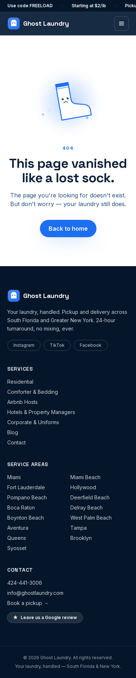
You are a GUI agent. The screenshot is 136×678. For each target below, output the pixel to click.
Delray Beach (86, 507)
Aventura (17, 528)
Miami (14, 477)
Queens (16, 538)
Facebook (91, 345)
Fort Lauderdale (26, 487)
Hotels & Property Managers (41, 412)
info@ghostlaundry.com (35, 593)
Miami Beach (85, 477)
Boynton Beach (25, 518)
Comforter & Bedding (32, 392)
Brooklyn (81, 538)
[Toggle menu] (121, 23)
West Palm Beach (91, 518)
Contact (16, 442)
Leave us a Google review (45, 618)
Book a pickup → (28, 603)
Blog (12, 432)
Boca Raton (21, 507)
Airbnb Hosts (22, 402)
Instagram (23, 345)
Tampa (78, 528)
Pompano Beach (27, 497)
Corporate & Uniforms (33, 422)
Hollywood (83, 487)
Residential (20, 382)
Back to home (68, 228)
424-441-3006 (24, 583)
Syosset (16, 548)
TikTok (57, 345)
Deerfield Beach (90, 497)
